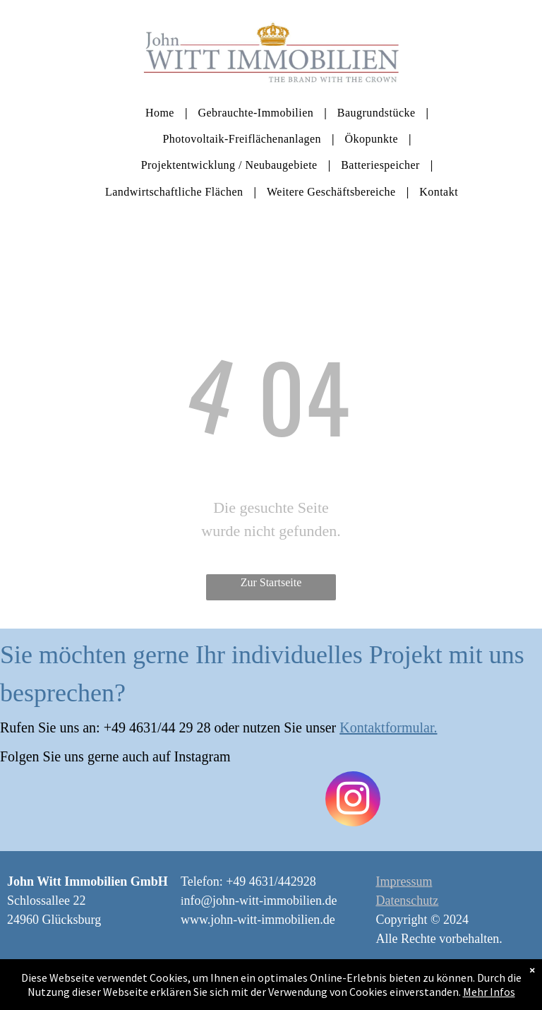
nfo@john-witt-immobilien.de (260, 900)
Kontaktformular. (388, 727)
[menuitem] (161, 112)
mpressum (406, 881)
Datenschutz (406, 900)
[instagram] (352, 800)
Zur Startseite (271, 582)
